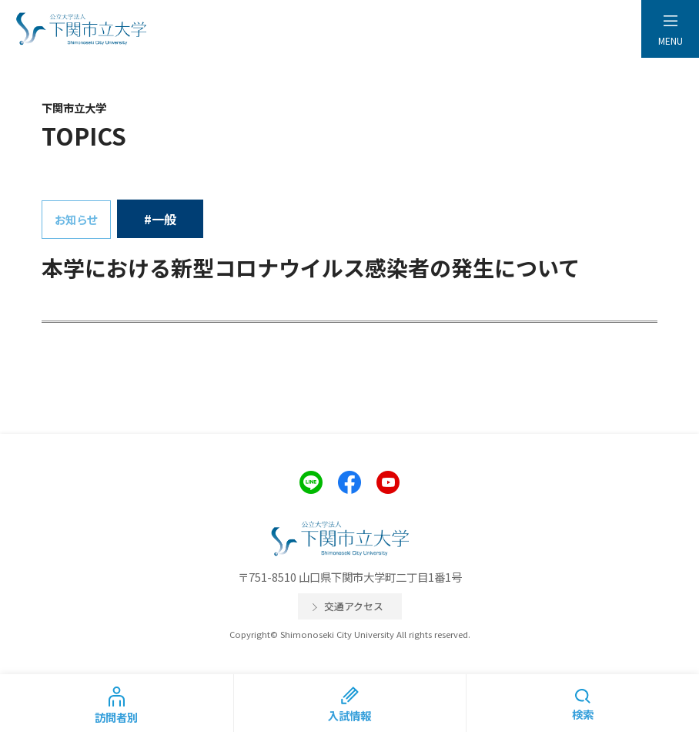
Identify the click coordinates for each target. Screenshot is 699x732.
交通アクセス (353, 606)
